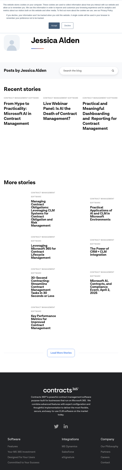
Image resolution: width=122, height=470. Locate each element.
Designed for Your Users (21, 425)
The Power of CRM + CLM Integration (99, 220)
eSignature (68, 425)
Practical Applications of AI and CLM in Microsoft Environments (101, 182)
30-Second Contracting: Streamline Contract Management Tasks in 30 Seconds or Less (42, 255)
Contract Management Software (21, 98)
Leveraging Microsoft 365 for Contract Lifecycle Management (43, 220)
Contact (105, 430)
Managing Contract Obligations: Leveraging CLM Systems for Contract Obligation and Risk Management (43, 182)
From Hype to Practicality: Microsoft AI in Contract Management (17, 113)
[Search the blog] (113, 70)
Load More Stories (61, 321)
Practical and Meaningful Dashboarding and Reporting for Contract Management (100, 116)
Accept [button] (54, 26)
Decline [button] (67, 26)
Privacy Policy (60, 453)
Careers (105, 425)
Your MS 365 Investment (21, 420)
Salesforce (68, 420)
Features (13, 414)
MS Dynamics (69, 414)
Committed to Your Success (23, 430)
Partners (105, 420)
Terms (45, 453)
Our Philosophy (109, 414)
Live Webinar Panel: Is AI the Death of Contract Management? (60, 111)
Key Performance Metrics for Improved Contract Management (43, 290)
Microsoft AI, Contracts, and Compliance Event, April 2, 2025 (101, 255)
